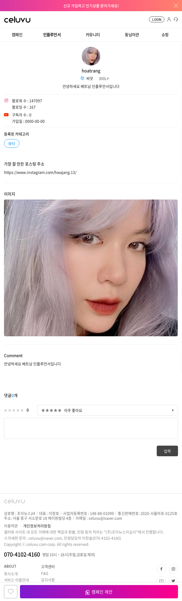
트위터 (173, 581)
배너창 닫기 (174, 6)
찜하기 (10, 591)
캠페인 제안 (99, 591)
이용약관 (11, 525)
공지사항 (48, 579)
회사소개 (11, 573)
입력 (167, 451)
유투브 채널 (161, 581)
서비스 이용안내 (16, 579)
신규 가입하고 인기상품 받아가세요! (91, 5)
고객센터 (48, 566)
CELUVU (12, 14)
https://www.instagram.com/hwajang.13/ (40, 172)
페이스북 (161, 569)
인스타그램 (173, 569)
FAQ (44, 573)
